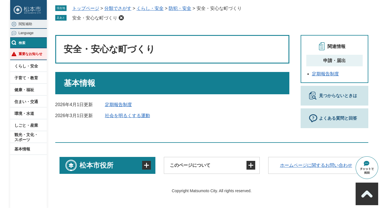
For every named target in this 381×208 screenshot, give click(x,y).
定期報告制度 (118, 104)
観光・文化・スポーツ (26, 137)
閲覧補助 (25, 24)
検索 (22, 43)
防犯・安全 (180, 8)
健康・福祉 (24, 89)
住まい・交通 (26, 101)
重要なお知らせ (30, 54)
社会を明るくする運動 (127, 115)
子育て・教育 (26, 78)
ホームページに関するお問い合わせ (316, 165)
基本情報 (22, 149)
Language (26, 33)
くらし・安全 (26, 66)
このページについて (190, 165)
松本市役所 (96, 165)
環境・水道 (24, 113)
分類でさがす (117, 8)
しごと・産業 (26, 125)
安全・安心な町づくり (94, 18)
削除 (121, 17)
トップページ (85, 8)
